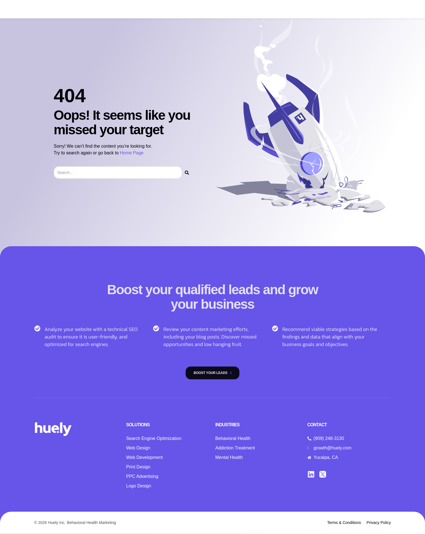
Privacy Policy (378, 523)
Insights (279, 9)
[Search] (187, 172)
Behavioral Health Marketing (91, 523)
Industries (214, 9)
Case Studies (249, 9)
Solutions (182, 9)
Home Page (132, 152)
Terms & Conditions (344, 523)
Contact (303, 9)
